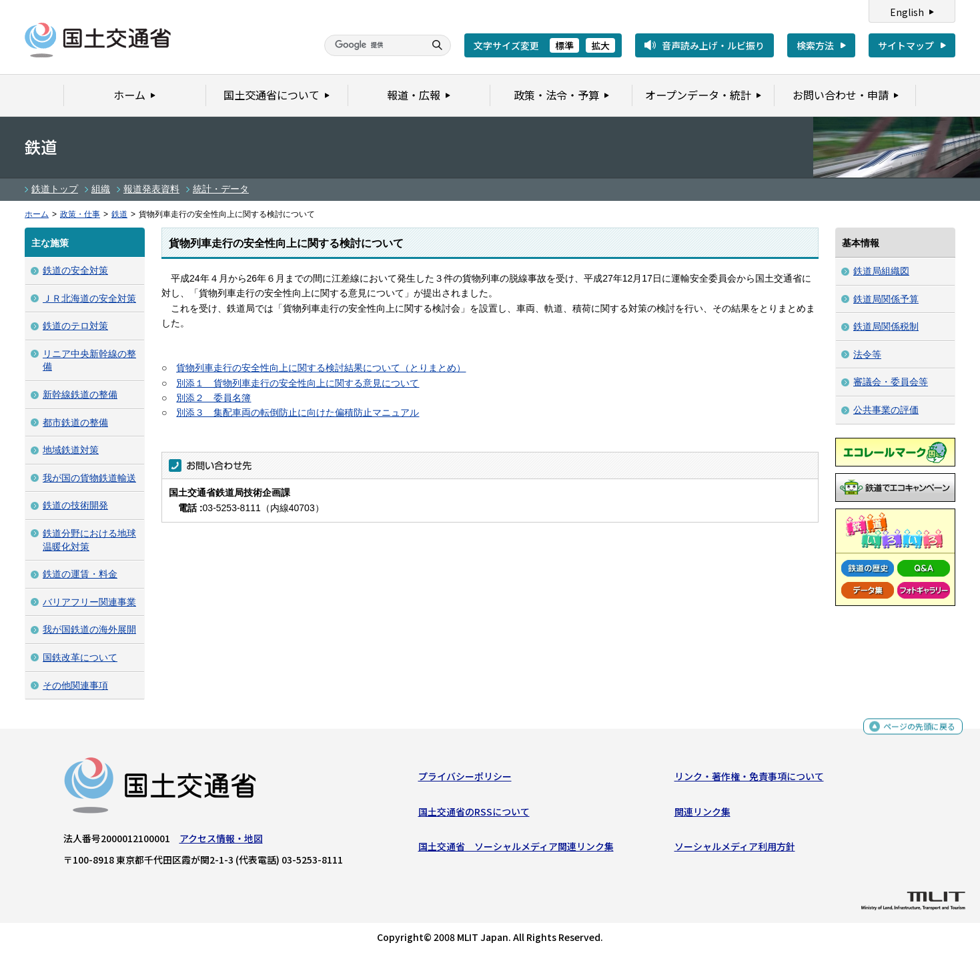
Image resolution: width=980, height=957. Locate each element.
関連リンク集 (702, 814)
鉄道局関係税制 (886, 326)
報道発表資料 (151, 189)
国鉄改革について (80, 657)
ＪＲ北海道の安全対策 (89, 298)
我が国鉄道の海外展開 (89, 629)
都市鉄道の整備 (75, 422)
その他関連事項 (75, 685)
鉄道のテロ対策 (75, 325)
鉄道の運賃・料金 (80, 574)
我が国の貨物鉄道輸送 (89, 477)
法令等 (867, 354)
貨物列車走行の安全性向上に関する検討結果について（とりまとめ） (321, 367)
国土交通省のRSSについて (474, 814)
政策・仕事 (80, 214)
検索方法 (815, 45)
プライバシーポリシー (465, 779)
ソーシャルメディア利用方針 (734, 849)
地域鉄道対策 (71, 449)
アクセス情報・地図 (221, 841)
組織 (100, 189)
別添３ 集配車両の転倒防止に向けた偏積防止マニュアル (297, 412)
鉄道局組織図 (881, 271)
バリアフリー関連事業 (89, 602)
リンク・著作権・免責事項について (749, 779)
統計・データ (221, 189)
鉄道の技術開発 (75, 505)
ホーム (37, 214)
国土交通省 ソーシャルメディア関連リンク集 (516, 849)
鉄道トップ (54, 189)
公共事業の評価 (886, 409)
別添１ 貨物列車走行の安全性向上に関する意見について (297, 383)
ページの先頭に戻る (914, 731)
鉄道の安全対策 (75, 270)
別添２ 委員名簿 (213, 397)
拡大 (600, 45)
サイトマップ (906, 45)
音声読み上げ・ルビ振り (713, 45)
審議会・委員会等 (890, 381)
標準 (564, 45)
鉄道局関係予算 (886, 299)
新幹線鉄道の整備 (80, 394)
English (907, 12)
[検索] (373, 45)
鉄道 (119, 214)
